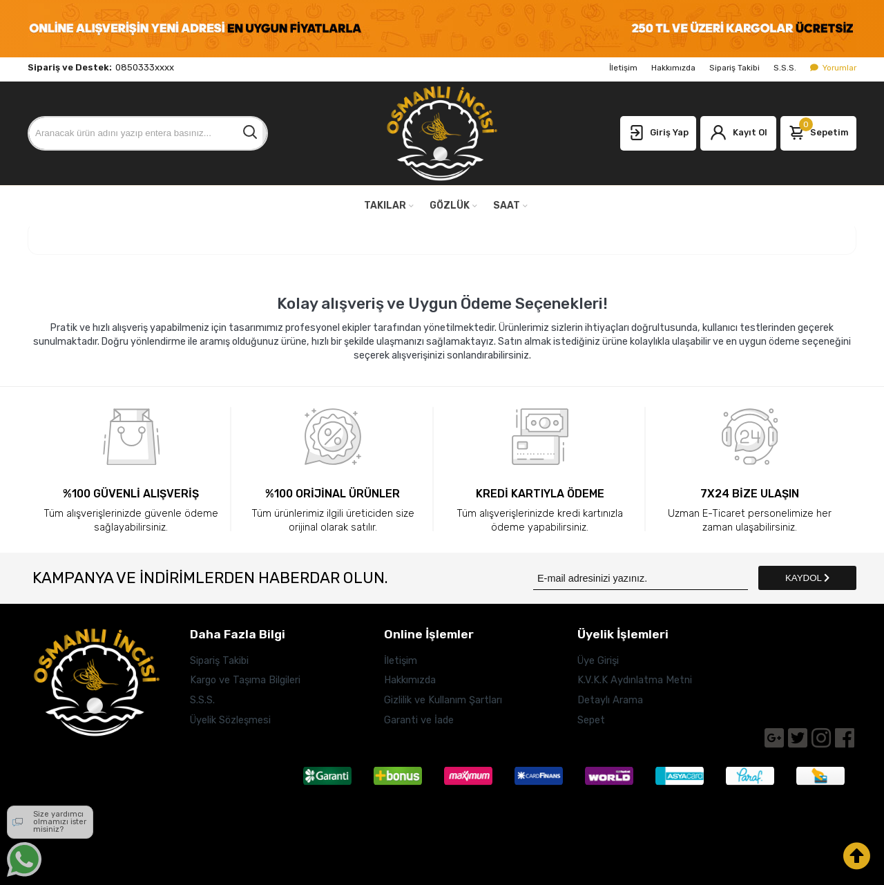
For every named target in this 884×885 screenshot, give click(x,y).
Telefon (46, 795)
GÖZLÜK (450, 205)
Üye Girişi (598, 660)
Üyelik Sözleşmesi (230, 720)
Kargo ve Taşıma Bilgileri (245, 680)
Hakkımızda (673, 68)
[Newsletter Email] (640, 578)
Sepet (591, 720)
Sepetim (818, 129)
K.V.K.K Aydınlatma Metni (634, 680)
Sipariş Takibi (734, 68)
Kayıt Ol (738, 133)
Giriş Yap (658, 133)
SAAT (506, 205)
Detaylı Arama (610, 700)
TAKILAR (385, 205)
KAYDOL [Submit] (807, 578)
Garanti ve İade (419, 720)
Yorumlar (833, 68)
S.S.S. (785, 68)
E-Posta (47, 831)
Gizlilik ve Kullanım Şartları (443, 700)
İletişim (623, 68)
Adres (46, 758)
